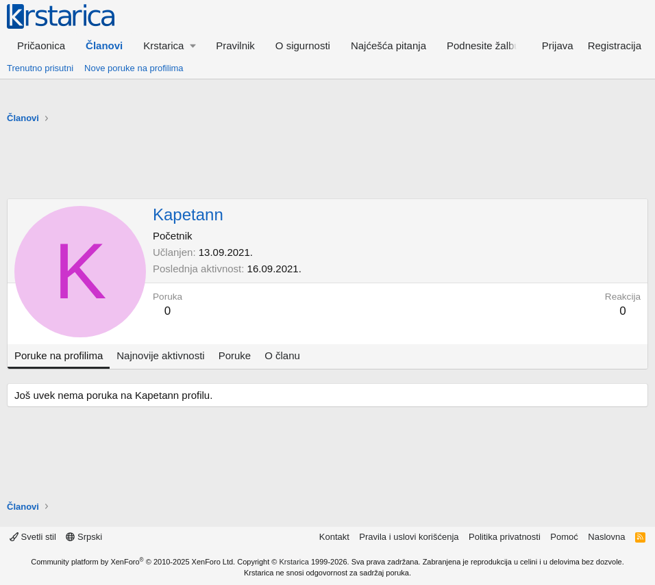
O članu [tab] (282, 355)
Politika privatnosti (505, 537)
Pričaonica (41, 45)
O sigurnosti (302, 45)
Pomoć (564, 537)
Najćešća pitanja (388, 45)
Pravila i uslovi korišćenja (408, 537)
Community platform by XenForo (133, 562)
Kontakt (334, 537)
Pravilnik (235, 45)
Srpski (84, 537)
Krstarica (294, 562)
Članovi (104, 45)
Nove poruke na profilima (134, 68)
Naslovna (606, 537)
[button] (169, 45)
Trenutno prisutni (40, 68)
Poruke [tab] (235, 355)
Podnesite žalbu (483, 45)
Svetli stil (33, 537)
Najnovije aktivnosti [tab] (160, 355)
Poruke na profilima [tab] (58, 355)
